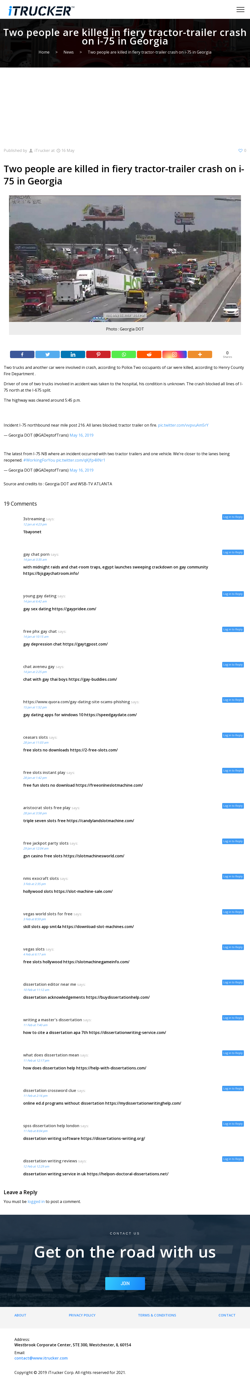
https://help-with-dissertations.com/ (111, 1068)
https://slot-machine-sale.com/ (83, 891)
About (20, 1315)
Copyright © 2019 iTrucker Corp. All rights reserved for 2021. (70, 1372)
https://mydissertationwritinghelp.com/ (143, 1103)
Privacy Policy (82, 1315)
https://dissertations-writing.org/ (113, 1138)
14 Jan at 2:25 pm (35, 672)
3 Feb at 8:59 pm (34, 919)
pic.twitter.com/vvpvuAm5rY (183, 425)
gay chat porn (36, 554)
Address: (22, 1339)
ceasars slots (35, 737)
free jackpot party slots (46, 843)
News (68, 52)
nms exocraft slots (41, 878)
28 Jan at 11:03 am (35, 742)
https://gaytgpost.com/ (85, 644)
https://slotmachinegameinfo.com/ (96, 961)
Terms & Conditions (157, 1315)
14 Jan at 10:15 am (35, 637)
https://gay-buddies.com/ (93, 679)
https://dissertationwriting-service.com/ (127, 1032)
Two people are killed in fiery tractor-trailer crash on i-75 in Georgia (149, 52)
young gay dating (39, 596)
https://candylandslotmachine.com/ (100, 820)
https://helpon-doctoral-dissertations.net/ (127, 1174)
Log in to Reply (233, 517)
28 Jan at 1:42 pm (35, 778)
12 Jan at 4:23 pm (35, 524)
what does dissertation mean (51, 1055)
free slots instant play (44, 772)
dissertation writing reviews (50, 1161)
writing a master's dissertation (52, 1019)
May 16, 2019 (82, 435)
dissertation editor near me (49, 984)
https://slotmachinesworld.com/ (93, 856)
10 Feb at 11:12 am (36, 990)
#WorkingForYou (39, 460)
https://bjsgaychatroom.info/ (51, 573)
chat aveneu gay (39, 666)
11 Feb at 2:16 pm (35, 1096)
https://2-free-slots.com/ (94, 750)
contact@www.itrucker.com (41, 1358)
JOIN (125, 1283)
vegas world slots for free (48, 914)
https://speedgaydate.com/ (110, 714)
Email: (19, 1352)
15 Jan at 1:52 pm (35, 707)
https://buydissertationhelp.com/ (118, 997)
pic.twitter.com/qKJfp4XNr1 (80, 460)
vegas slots (34, 949)
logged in (36, 1201)
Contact (227, 1315)
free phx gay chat (40, 631)
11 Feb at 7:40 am (35, 1025)
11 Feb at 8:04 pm (35, 1131)
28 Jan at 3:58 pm (35, 813)
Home (44, 52)
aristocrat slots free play (47, 807)
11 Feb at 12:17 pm (36, 1060)
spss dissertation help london (51, 1125)
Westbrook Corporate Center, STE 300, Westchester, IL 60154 (72, 1345)
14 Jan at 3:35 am (35, 559)
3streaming (34, 518)
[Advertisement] (125, 104)
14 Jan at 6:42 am (35, 601)
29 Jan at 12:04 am (35, 848)
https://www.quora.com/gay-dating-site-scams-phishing (76, 701)
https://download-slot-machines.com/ (98, 926)
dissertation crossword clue (49, 1090)
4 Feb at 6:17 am (34, 954)
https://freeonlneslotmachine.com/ (109, 785)
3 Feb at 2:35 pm (34, 884)
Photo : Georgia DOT (125, 329)
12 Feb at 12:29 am (36, 1166)
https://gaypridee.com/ (74, 609)
